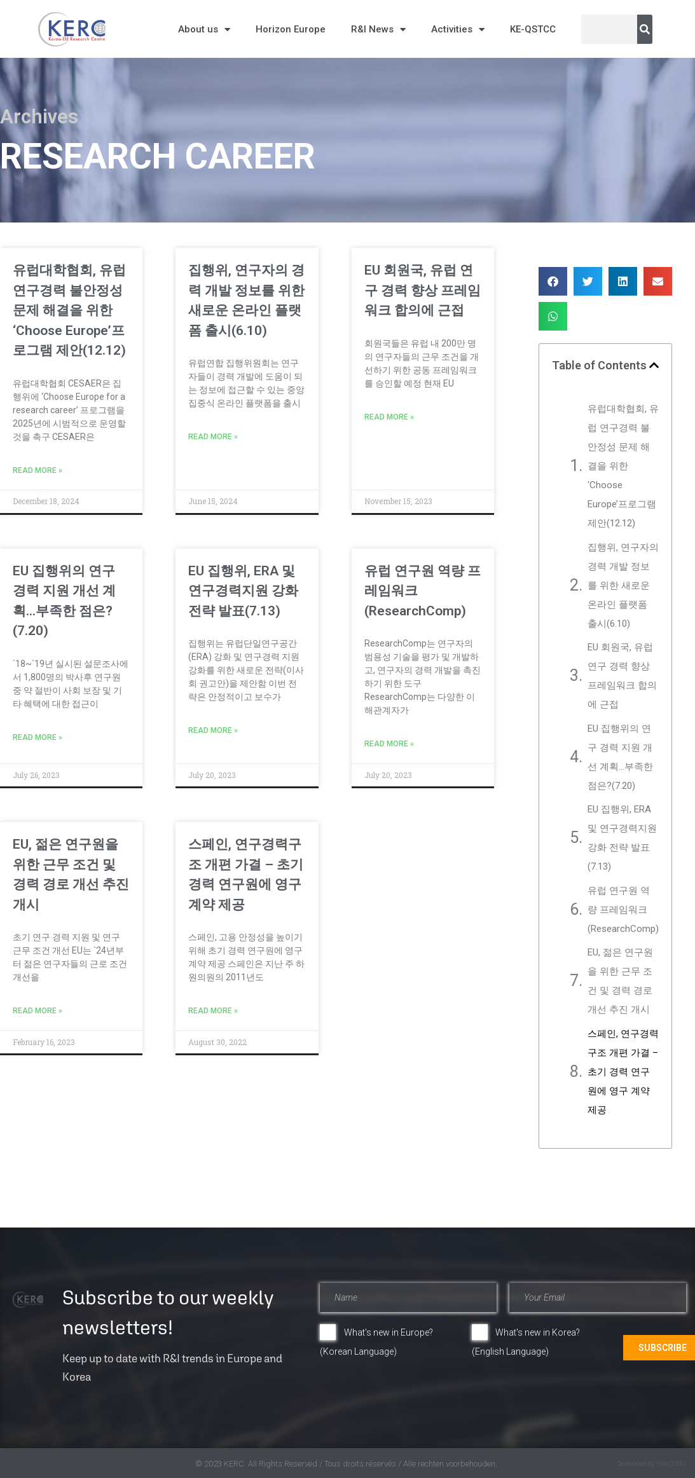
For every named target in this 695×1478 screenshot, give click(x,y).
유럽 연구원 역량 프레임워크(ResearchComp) (623, 909)
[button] (553, 281)
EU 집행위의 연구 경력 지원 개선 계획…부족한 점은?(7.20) (620, 757)
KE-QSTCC (533, 29)
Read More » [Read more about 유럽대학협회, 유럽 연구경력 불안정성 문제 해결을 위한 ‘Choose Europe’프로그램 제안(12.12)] (37, 470)
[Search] (644, 29)
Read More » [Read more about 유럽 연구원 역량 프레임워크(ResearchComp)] (389, 743)
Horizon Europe (291, 29)
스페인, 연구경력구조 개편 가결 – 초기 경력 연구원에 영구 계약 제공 (623, 1072)
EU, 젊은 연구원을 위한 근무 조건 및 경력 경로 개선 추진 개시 (620, 981)
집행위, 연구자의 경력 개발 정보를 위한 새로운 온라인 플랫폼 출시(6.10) (623, 585)
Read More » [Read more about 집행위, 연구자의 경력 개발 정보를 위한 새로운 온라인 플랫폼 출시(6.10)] (213, 436)
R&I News (378, 29)
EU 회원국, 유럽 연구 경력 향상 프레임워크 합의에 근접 (422, 290)
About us (204, 29)
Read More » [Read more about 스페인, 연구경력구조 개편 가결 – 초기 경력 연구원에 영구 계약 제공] (213, 1010)
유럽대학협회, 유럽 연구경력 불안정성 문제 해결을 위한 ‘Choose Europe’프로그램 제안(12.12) (69, 310)
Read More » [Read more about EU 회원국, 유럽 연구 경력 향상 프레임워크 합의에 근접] (389, 417)
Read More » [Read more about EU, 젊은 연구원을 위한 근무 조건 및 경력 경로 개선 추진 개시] (37, 1010)
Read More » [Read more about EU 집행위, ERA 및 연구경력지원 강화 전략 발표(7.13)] (213, 730)
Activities (458, 29)
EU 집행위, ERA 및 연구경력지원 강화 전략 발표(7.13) (243, 591)
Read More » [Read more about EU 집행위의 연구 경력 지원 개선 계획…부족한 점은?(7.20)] (37, 737)
